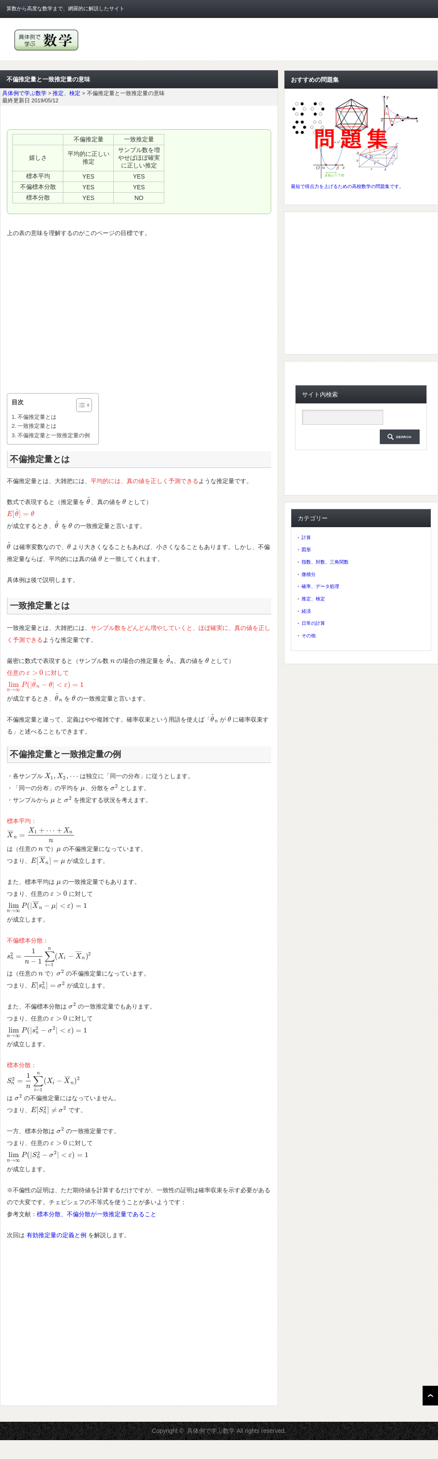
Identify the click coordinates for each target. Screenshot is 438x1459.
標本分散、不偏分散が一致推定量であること (97, 1214)
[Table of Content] (84, 405)
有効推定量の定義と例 (56, 1235)
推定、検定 (313, 598)
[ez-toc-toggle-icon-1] (80, 405)
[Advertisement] (139, 316)
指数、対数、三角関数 (325, 561)
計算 (306, 537)
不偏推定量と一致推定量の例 (54, 435)
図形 (306, 549)
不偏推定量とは (37, 417)
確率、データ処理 (320, 586)
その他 (309, 635)
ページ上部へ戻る (430, 1395)
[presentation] (88, 501)
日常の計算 (313, 623)
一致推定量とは (37, 426)
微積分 (309, 574)
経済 (306, 611)
